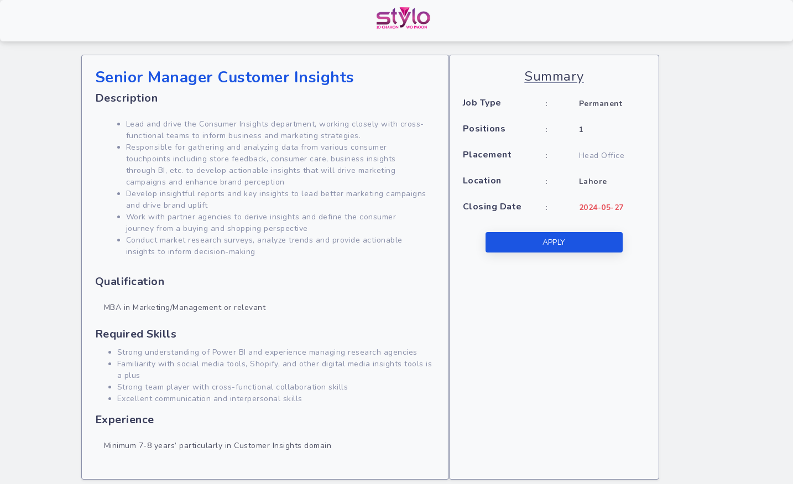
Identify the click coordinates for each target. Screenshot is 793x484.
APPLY (554, 242)
